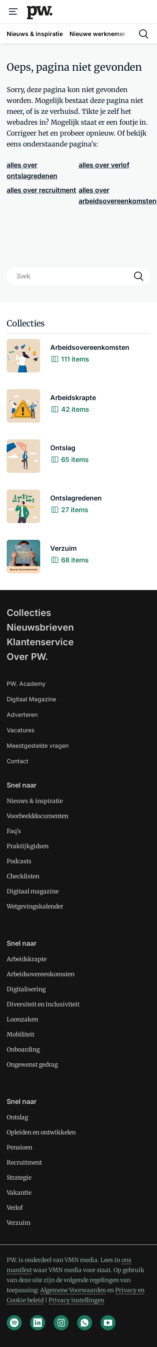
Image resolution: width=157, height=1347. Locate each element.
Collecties (29, 612)
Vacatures (20, 730)
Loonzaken (22, 1019)
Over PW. (27, 656)
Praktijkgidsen (28, 846)
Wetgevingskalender (35, 906)
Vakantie (19, 1192)
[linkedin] (37, 1322)
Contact (17, 761)
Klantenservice (40, 641)
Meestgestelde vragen (38, 745)
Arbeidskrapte (26, 959)
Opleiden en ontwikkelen (41, 1132)
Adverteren (22, 714)
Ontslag (17, 1117)
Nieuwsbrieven (40, 627)
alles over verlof (104, 165)
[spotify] (14, 1322)
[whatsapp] (84, 1322)
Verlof (15, 1207)
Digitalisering (26, 989)
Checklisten (23, 876)
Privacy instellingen (76, 1300)
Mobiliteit (20, 1034)
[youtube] (108, 1322)
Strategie (19, 1177)
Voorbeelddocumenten (37, 816)
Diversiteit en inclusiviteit (43, 1004)
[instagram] (61, 1322)
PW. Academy (26, 683)
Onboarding (23, 1049)
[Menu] (13, 11)
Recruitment (24, 1162)
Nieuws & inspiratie (35, 801)
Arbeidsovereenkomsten (41, 974)
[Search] (138, 276)
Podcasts (19, 861)
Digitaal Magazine (31, 699)
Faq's (14, 831)
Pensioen (19, 1147)
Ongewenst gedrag (32, 1064)
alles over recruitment (41, 190)
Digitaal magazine (33, 891)
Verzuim (19, 1222)
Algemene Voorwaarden (73, 1290)
